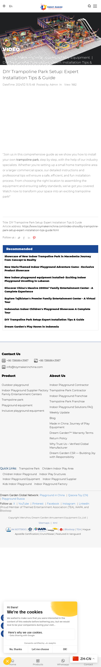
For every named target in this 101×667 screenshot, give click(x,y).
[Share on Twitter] (19, 237)
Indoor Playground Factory (50, 484)
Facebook (53, 503)
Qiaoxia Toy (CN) (78, 495)
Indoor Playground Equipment (21, 479)
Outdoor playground (15, 385)
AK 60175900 (16, 529)
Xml (55, 522)
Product (8, 376)
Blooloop (70, 529)
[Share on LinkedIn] (29, 237)
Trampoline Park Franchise (67, 401)
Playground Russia (13, 498)
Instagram (69, 503)
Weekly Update (60, 412)
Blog (53, 418)
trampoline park (27, 159)
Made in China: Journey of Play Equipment (54, 57)
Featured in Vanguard (68, 533)
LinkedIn (84, 503)
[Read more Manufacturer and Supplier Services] (40, 529)
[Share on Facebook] (24, 237)
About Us (57, 376)
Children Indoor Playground (20, 474)
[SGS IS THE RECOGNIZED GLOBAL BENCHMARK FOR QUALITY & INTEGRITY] (53, 529)
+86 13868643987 (17, 360)
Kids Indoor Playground (17, 484)
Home (8, 57)
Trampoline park (12, 399)
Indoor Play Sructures (52, 474)
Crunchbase (47, 533)
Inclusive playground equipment (23, 410)
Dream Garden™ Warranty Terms (71, 432)
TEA (78, 529)
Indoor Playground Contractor (69, 385)
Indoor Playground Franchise (68, 396)
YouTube (23, 503)
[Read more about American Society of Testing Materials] (30, 529)
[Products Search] (89, 6)
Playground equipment (17, 405)
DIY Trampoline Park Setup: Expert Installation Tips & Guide (44, 319)
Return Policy (58, 438)
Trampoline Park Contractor (68, 390)
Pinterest (38, 503)
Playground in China (52, 495)
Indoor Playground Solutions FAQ (71, 407)
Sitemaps (44, 522)
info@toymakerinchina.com (24, 367)
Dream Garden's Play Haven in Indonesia (32, 326)
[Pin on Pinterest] (34, 237)
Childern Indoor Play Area (57, 468)
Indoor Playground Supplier (60, 479)
